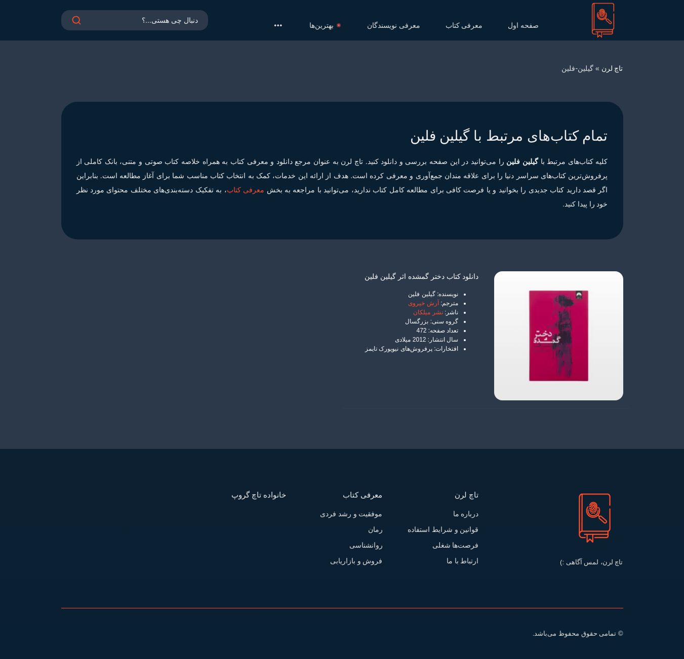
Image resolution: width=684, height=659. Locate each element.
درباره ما (466, 514)
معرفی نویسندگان (393, 25)
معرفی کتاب (464, 25)
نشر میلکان (427, 312)
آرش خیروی (423, 303)
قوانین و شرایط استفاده (443, 529)
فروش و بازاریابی (356, 561)
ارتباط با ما (463, 561)
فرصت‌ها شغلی (455, 545)
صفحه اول (523, 25)
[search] (76, 25)
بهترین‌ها (325, 25)
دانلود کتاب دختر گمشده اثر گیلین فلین (421, 276)
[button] (278, 25)
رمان (375, 529)
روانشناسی (366, 545)
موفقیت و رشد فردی (351, 514)
